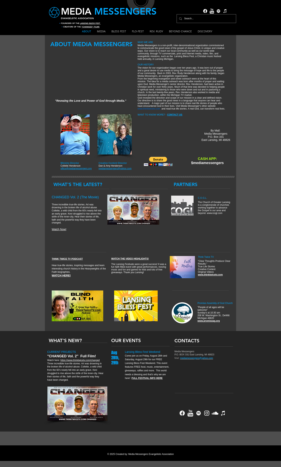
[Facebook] (205, 11)
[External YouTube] (91, 73)
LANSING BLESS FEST (90, 23)
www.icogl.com (214, 213)
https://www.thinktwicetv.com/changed (80, 360)
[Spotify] (218, 11)
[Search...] (206, 18)
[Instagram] (206, 413)
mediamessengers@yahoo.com (196, 358)
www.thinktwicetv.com (149, 108)
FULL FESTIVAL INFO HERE (147, 378)
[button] (158, 161)
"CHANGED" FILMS (90, 27)
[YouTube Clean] (211, 11)
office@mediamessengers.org (76, 168)
